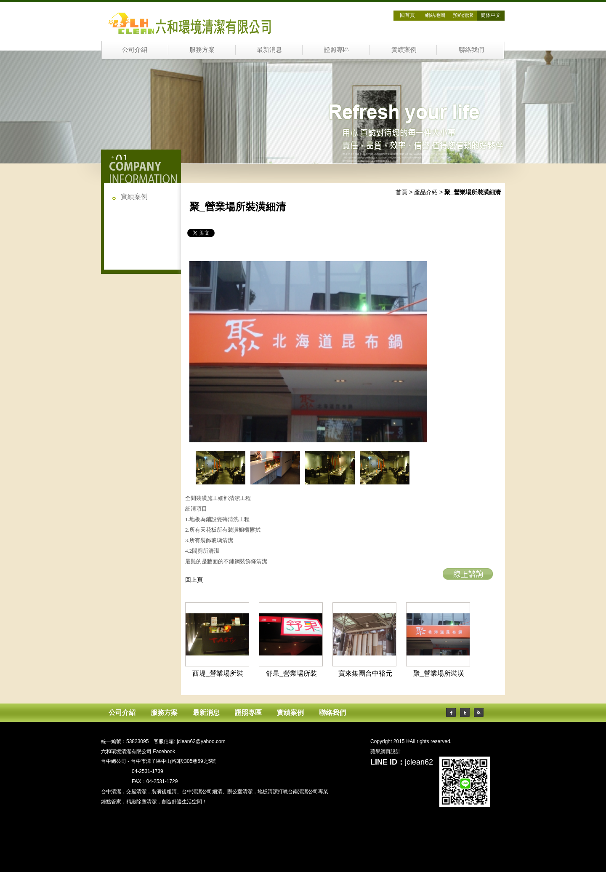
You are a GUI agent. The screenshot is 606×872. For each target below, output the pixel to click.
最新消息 (269, 49)
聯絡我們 (471, 49)
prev (189, 470)
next (421, 470)
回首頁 (407, 15)
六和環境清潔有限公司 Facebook (138, 751)
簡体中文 (491, 15)
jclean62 (419, 762)
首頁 (401, 192)
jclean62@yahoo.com (201, 741)
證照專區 (336, 49)
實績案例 (404, 49)
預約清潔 (463, 15)
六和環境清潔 (121, 731)
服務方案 (202, 49)
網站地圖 (435, 15)
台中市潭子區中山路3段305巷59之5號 (173, 761)
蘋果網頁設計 (385, 751)
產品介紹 (426, 192)
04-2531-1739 (147, 771)
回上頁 (194, 579)
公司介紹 (134, 49)
